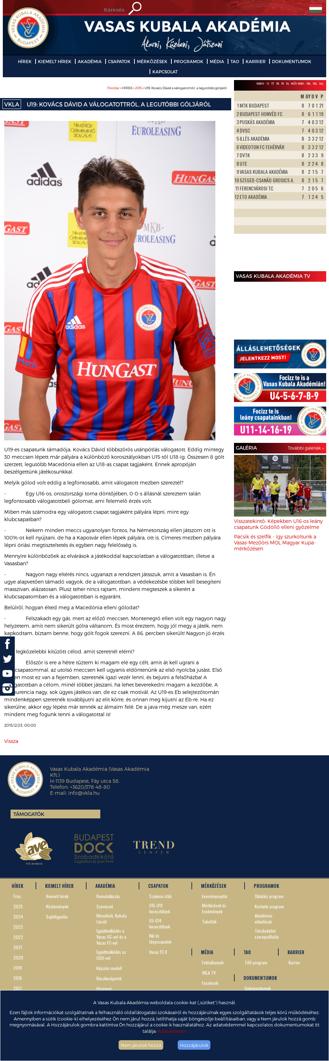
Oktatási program (269, 896)
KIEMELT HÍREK (54, 61)
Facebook (210, 983)
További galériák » (306, 447)
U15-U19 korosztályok (159, 908)
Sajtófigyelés (57, 917)
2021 (17, 947)
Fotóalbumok (212, 962)
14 (287, 83)
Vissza (11, 741)
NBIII (260, 83)
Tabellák (209, 922)
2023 (18, 927)
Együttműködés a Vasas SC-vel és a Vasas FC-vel (111, 937)
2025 (18, 906)
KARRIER (256, 61)
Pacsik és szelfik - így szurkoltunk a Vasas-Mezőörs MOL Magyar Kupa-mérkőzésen (275, 542)
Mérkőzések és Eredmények (214, 908)
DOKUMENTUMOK (291, 61)
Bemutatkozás (108, 896)
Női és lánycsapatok (160, 939)
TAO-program (256, 962)
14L (321, 83)
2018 (17, 978)
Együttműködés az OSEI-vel (111, 955)
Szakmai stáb (160, 896)
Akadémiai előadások (263, 919)
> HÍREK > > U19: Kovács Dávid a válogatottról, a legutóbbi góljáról (167, 88)
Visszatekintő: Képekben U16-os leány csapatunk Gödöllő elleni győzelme (278, 524)
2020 (18, 958)
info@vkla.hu (84, 793)
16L (315, 83)
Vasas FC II (158, 952)
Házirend (104, 989)
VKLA (11, 104)
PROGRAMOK (188, 61)
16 (277, 83)
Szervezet (104, 906)
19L (308, 83)
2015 (138, 88)
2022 (18, 937)
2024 (18, 917)
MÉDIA (217, 61)
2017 (17, 988)
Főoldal (113, 88)
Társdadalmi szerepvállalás (267, 934)
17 (272, 83)
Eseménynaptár (215, 896)
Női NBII (297, 83)
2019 (17, 968)
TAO (234, 61)
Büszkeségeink (108, 978)
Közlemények (57, 906)
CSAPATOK (119, 61)
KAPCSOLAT (165, 71)
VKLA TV (209, 973)
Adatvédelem (171, 1030)
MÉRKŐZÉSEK (152, 61)
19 (267, 83)
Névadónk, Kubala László (111, 919)
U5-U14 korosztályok (159, 923)
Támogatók (28, 814)
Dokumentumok (258, 988)
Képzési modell (109, 968)
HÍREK (25, 61)
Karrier (294, 962)
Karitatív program (269, 906)
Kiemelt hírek (57, 896)
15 (282, 83)
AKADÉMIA (90, 61)
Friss (17, 896)
